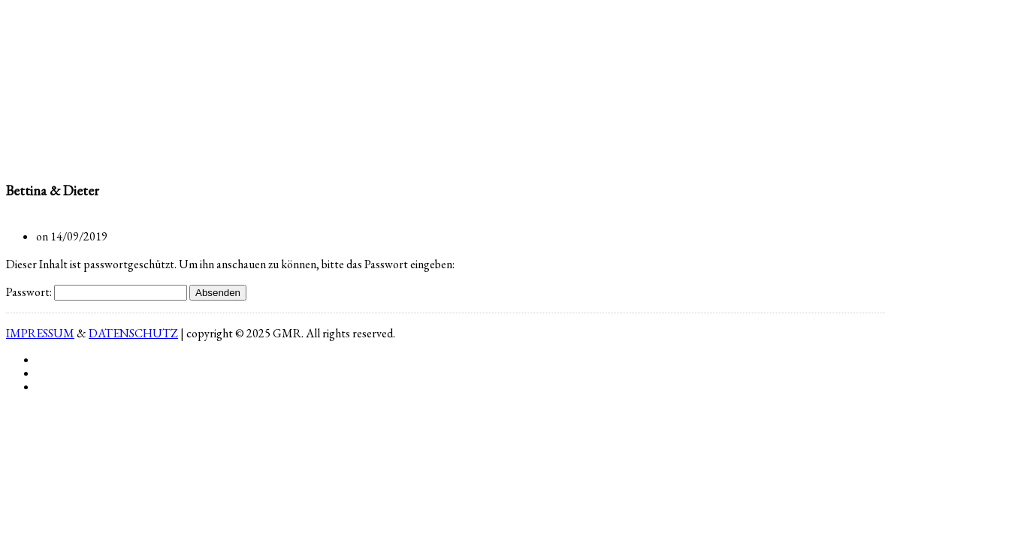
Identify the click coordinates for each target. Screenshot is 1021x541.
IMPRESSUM (40, 333)
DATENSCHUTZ (133, 333)
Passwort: (96, 292)
